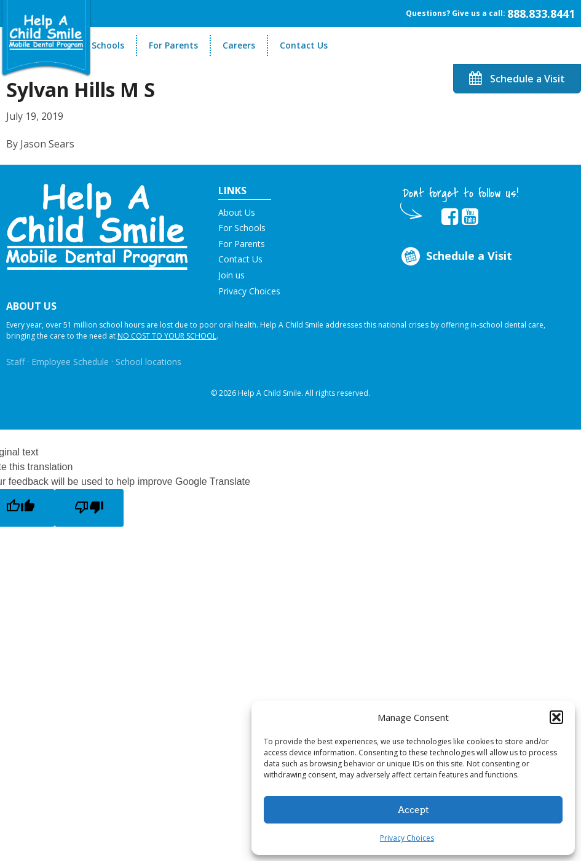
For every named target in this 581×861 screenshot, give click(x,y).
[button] (556, 717)
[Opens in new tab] (449, 217)
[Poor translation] (89, 508)
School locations (148, 362)
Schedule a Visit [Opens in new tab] (456, 256)
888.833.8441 (541, 13)
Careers (239, 45)
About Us (236, 212)
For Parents (173, 45)
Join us (231, 275)
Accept (413, 810)
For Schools (100, 45)
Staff (15, 362)
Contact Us (304, 45)
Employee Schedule (70, 362)
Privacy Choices (407, 838)
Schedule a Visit (517, 78)
